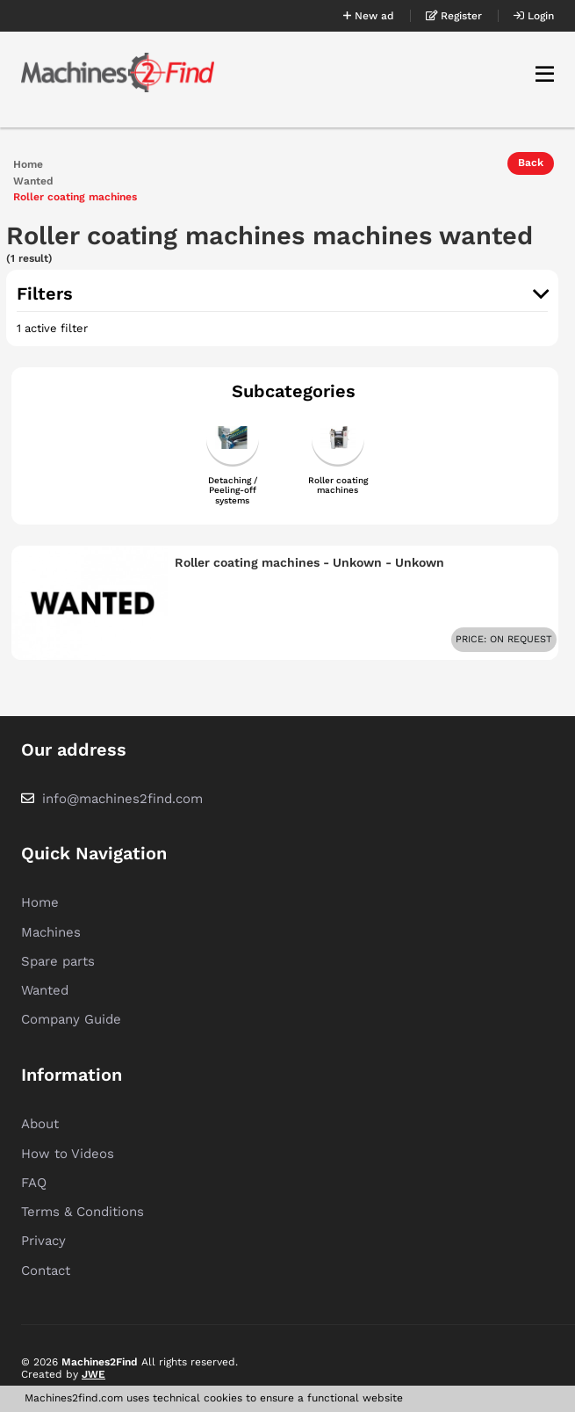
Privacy (43, 1241)
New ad (368, 16)
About (40, 1124)
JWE (93, 1374)
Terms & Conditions (82, 1212)
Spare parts (58, 961)
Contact (45, 1270)
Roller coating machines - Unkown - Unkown (309, 562)
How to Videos (67, 1154)
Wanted (33, 181)
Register (454, 16)
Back (530, 162)
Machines (51, 932)
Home (28, 164)
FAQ (34, 1183)
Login (534, 16)
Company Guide (71, 1019)
